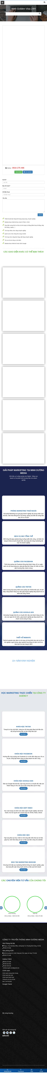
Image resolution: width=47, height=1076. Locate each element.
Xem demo (18, 172)
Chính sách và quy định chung (10, 973)
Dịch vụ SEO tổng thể (23, 536)
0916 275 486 (18, 168)
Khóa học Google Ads (23, 781)
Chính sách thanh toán (8, 977)
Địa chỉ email (6, 186)
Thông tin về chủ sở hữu (8, 979)
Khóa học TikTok (23, 727)
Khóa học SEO (23, 835)
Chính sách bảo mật (7, 975)
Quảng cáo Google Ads (23, 612)
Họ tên (4, 179)
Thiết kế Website (23, 637)
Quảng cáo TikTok (23, 587)
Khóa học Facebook (23, 754)
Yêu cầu (4, 198)
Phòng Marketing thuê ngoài (23, 511)
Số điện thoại (6, 192)
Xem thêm (23, 734)
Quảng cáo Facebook (23, 561)
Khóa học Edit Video (23, 808)
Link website (28, 172)
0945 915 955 (15, 916)
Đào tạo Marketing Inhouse (23, 862)
